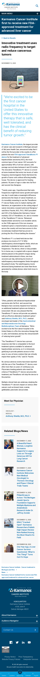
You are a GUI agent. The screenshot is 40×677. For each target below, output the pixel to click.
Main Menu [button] (7, 13)
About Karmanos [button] (9, 615)
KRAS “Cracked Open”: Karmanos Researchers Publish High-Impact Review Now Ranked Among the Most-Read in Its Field (25, 530)
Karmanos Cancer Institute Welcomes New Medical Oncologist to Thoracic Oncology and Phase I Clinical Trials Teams (25, 478)
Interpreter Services (30, 659)
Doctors (3, 674)
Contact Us (8, 630)
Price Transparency (26, 657)
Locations (11, 674)
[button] (38, 6)
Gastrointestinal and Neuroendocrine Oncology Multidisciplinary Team (18, 323)
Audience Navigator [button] (10, 621)
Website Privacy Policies (11, 659)
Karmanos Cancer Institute (12, 144)
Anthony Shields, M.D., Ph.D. (16, 319)
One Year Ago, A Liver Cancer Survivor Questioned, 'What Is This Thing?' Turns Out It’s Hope (26, 552)
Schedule (27, 674)
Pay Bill (35, 674)
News (3, 572)
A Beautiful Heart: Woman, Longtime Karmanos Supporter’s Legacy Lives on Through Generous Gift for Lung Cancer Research (25, 452)
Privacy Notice (10, 657)
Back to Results (10, 38)
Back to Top (20, 673)
